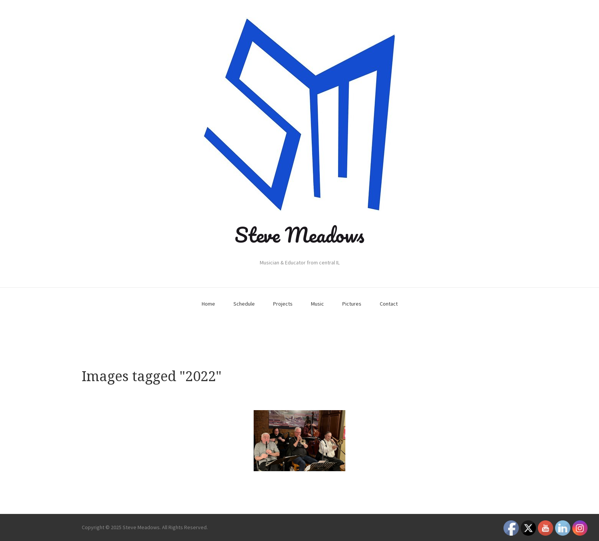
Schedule (244, 303)
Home (208, 303)
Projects (283, 303)
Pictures (351, 303)
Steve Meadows (299, 234)
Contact (389, 303)
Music (317, 303)
